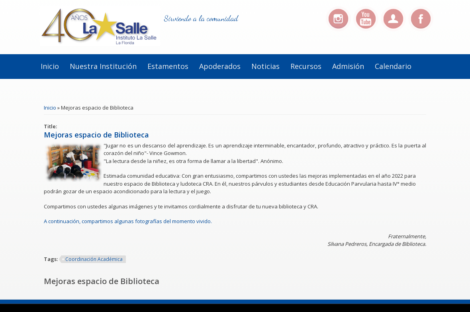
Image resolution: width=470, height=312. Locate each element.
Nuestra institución (103, 66)
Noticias (265, 66)
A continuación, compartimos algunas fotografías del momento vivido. (128, 221)
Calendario (393, 66)
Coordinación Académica (94, 259)
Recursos (305, 66)
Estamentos (167, 66)
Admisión (348, 66)
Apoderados (220, 66)
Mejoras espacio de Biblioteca (96, 134)
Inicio (50, 66)
